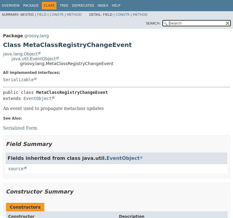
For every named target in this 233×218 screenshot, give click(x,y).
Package (31, 6)
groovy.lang (36, 35)
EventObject (37, 98)
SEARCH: (153, 23)
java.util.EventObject (34, 58)
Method (74, 15)
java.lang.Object (20, 53)
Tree (64, 6)
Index (103, 6)
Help (116, 6)
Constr (57, 15)
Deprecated (83, 6)
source (16, 168)
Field (41, 15)
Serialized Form (20, 128)
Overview (11, 6)
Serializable (18, 79)
